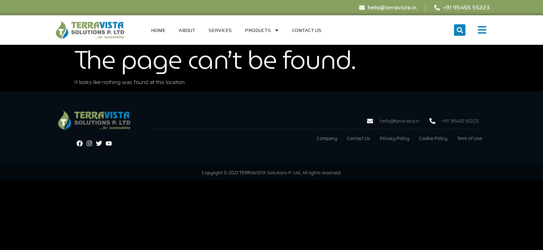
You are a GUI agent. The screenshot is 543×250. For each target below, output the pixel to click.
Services (220, 30)
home (158, 30)
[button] (459, 30)
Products (262, 30)
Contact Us (306, 30)
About (187, 30)
